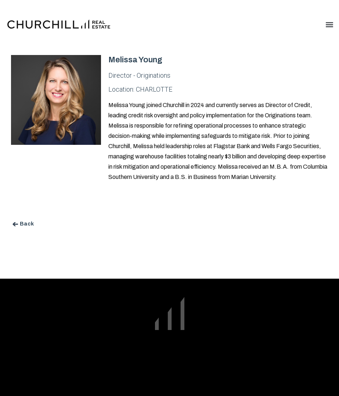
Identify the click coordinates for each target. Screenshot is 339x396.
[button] (329, 24)
